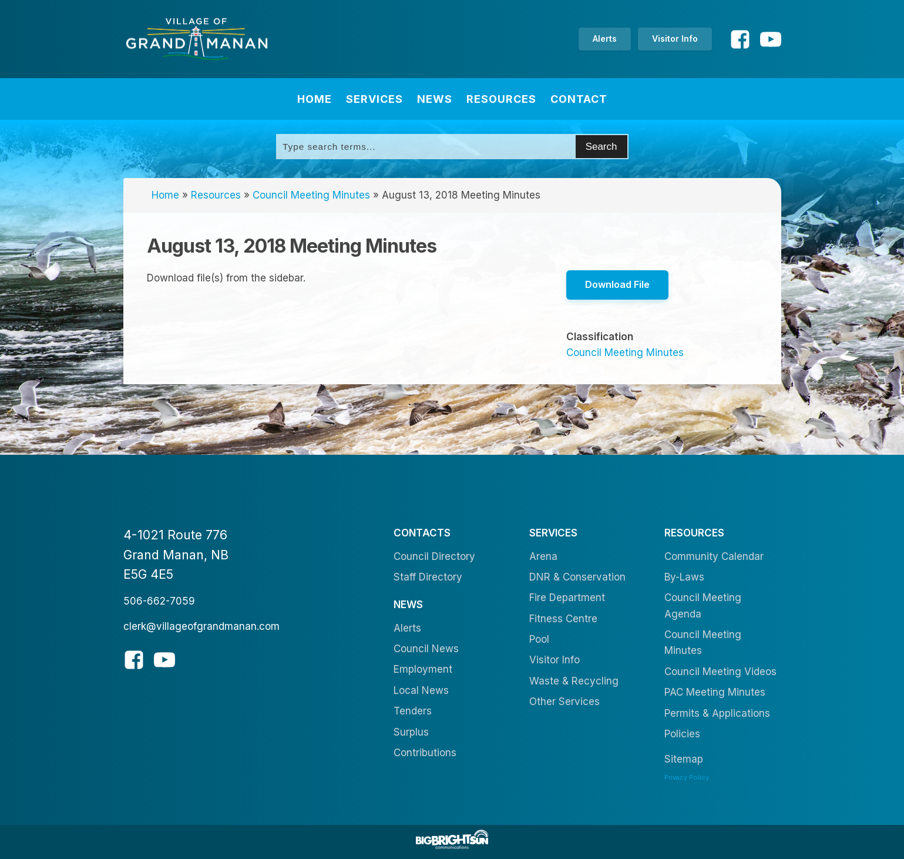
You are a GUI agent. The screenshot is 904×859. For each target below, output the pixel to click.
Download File (617, 284)
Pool (539, 639)
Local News (421, 690)
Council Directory (434, 556)
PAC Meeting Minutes (714, 692)
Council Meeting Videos (720, 671)
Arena (543, 556)
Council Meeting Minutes (311, 195)
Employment (423, 670)
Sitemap (683, 759)
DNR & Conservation (577, 577)
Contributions (425, 753)
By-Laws (684, 577)
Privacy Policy (686, 777)
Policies (682, 734)
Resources (501, 99)
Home (314, 99)
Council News (426, 649)
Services (374, 99)
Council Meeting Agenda (702, 605)
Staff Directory (428, 577)
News (434, 99)
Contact (578, 99)
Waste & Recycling (574, 681)
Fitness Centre (563, 619)
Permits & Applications (717, 713)
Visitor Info (675, 38)
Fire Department (567, 597)
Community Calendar (714, 556)
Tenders (413, 711)
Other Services (564, 701)
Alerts (605, 38)
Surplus (411, 732)
